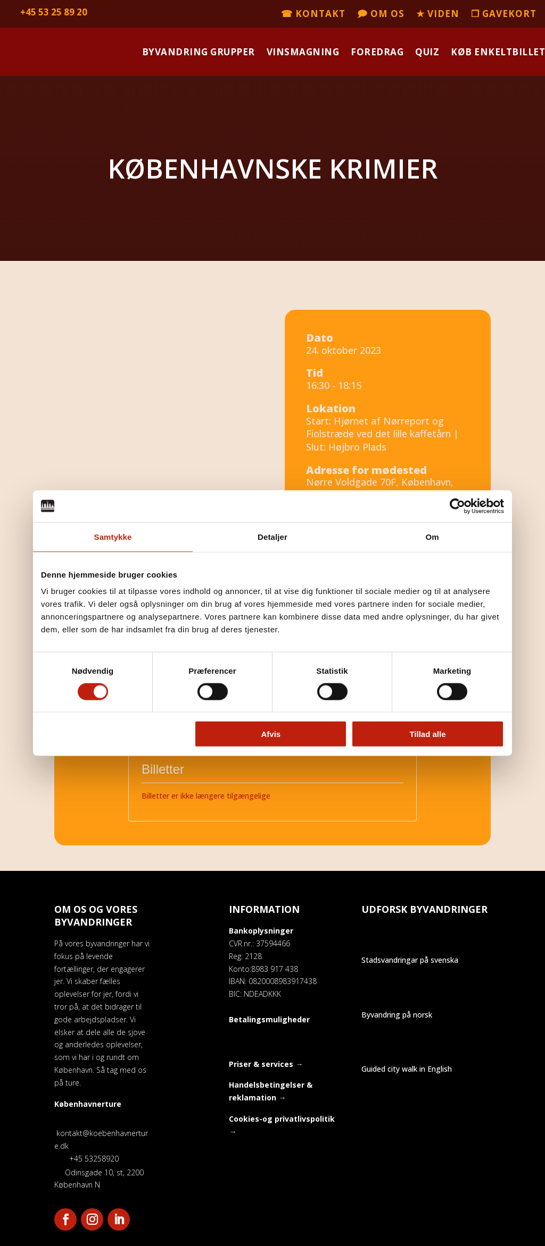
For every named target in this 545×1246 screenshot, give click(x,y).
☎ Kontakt (313, 15)
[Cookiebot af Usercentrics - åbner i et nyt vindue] (457, 506)
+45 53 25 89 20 (53, 12)
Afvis (271, 734)
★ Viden (437, 15)
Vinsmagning (303, 52)
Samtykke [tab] (113, 536)
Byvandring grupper (198, 52)
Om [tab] (432, 536)
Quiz (427, 52)
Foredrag (377, 52)
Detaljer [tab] (272, 536)
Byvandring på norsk (396, 1015)
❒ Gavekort (503, 15)
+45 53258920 (86, 1159)
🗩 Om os (380, 15)
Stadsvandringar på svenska (409, 960)
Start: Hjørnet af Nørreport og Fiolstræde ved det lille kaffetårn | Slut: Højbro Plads (382, 434)
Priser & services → (266, 1064)
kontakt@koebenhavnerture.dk (101, 1133)
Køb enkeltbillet (498, 52)
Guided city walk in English (406, 1069)
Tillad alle (427, 734)
